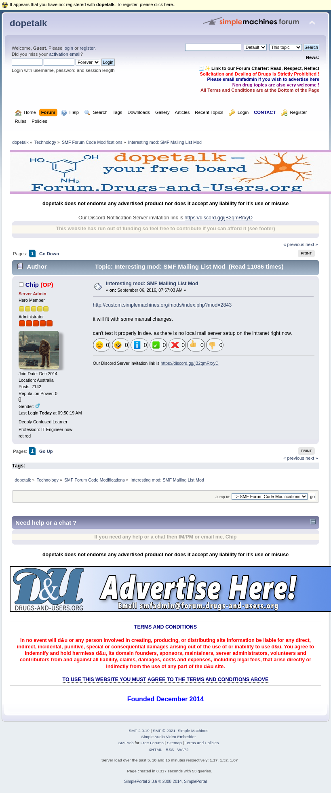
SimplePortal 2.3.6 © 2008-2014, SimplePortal (165, 781)
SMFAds (126, 742)
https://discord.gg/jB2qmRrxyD (219, 218)
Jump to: (222, 496)
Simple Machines (193, 730)
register (87, 48)
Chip (32, 284)
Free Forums (152, 742)
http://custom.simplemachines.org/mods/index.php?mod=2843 (162, 305)
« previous (293, 244)
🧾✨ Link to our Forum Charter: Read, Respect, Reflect (259, 68)
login (68, 48)
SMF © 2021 (164, 730)
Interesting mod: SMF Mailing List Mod (152, 283)
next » (312, 244)
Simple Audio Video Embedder (168, 736)
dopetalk (28, 23)
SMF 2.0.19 (139, 730)
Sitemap (174, 742)
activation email (64, 54)
